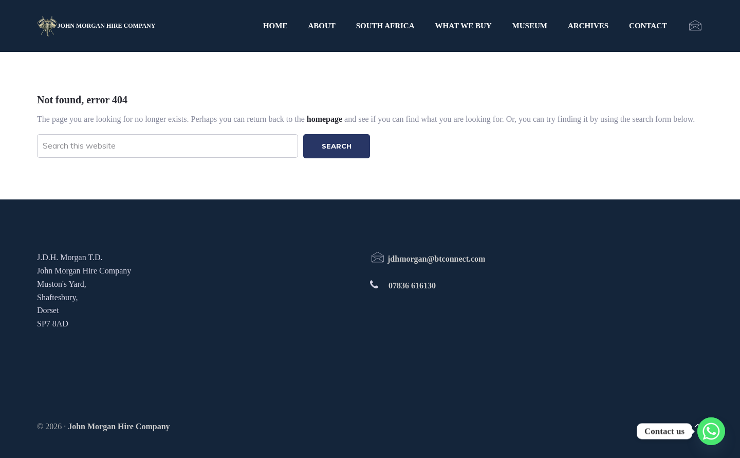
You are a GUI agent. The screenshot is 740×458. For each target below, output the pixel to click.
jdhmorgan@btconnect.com (427, 258)
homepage (324, 119)
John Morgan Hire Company (107, 25)
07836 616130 (412, 285)
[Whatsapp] (711, 431)
